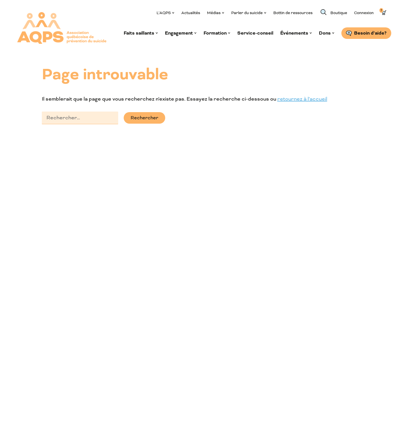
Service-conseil (255, 33)
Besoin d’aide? (370, 33)
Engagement (179, 33)
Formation (215, 33)
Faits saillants (139, 33)
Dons (325, 33)
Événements (294, 33)
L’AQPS (164, 12)
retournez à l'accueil (302, 98)
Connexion (364, 12)
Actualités (190, 12)
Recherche (323, 12)
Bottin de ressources (293, 12)
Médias (214, 12)
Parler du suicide (247, 12)
